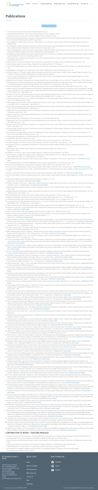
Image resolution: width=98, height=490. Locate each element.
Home (28, 462)
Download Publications (49, 26)
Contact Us (29, 476)
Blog (27, 480)
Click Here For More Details (83, 167)
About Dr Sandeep (31, 466)
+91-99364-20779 (22, 488)
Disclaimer (29, 484)
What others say (31, 473)
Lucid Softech (75, 488)
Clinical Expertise (31, 469)
